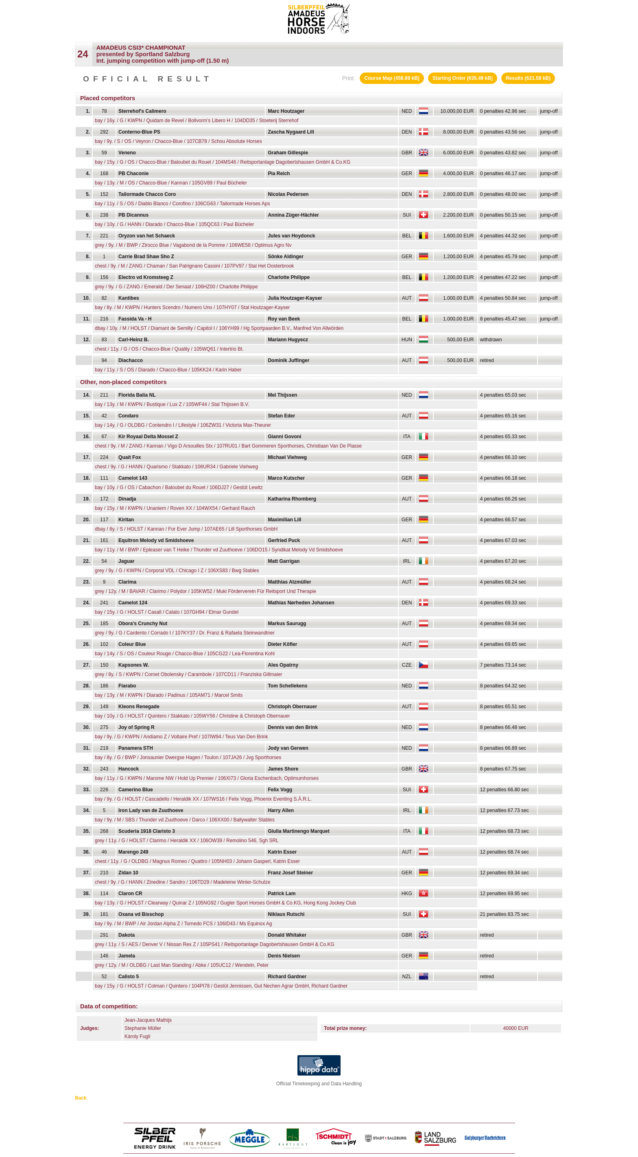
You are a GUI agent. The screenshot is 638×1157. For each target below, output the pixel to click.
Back (81, 1098)
